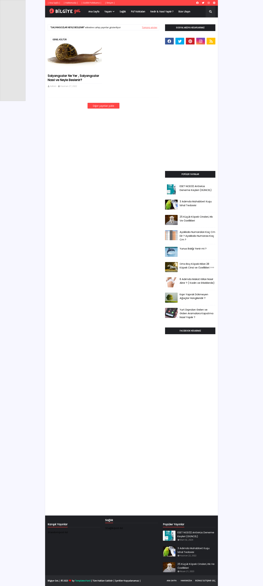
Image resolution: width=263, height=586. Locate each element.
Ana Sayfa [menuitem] (93, 11)
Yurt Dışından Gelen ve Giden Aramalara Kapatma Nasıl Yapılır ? (196, 313)
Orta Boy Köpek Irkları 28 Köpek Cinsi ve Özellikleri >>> (197, 265)
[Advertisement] (190, 111)
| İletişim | (110, 2)
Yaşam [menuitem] (108, 11)
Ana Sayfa (171, 580)
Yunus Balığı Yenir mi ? (193, 248)
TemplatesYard (82, 580)
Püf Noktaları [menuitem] (138, 11)
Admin (53, 86)
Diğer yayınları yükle (103, 105)
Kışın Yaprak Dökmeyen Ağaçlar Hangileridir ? (194, 296)
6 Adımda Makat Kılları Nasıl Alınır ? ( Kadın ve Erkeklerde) (197, 281)
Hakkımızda (186, 580)
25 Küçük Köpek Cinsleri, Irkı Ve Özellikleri (196, 218)
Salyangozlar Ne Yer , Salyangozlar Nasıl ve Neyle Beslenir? (73, 78)
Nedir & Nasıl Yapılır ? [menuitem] (161, 11)
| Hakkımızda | (71, 2)
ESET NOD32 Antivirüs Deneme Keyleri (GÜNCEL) (196, 188)
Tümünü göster (149, 27)
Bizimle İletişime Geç (205, 580)
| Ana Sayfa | (54, 2)
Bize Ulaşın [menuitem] (184, 11)
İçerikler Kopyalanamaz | (128, 580)
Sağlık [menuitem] (123, 11)
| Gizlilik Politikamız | (91, 2)
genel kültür (59, 39)
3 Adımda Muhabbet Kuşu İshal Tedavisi (196, 203)
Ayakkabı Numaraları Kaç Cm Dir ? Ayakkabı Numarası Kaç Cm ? (197, 235)
